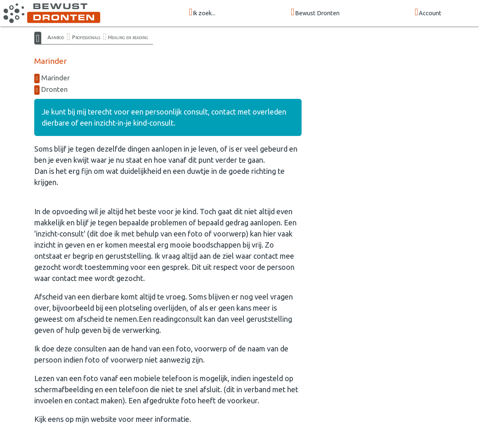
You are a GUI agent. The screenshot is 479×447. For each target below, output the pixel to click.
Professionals (86, 37)
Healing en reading (128, 37)
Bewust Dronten (315, 12)
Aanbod (55, 37)
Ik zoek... (202, 12)
